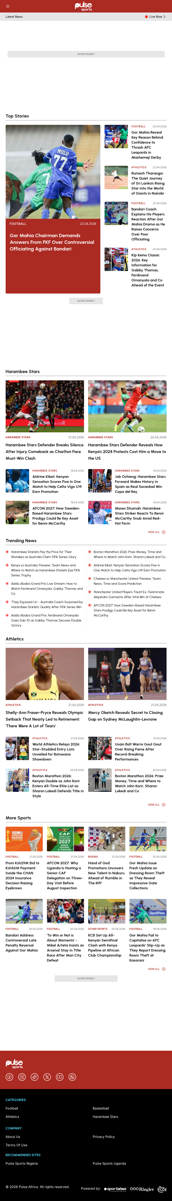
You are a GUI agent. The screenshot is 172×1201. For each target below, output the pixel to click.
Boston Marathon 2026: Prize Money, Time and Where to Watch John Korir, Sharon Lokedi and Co (139, 783)
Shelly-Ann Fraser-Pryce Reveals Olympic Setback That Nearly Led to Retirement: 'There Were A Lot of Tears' (45, 719)
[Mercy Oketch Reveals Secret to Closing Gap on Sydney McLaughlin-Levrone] (127, 674)
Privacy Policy (104, 1137)
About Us (13, 1137)
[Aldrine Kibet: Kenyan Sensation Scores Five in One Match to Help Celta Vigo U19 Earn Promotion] (17, 480)
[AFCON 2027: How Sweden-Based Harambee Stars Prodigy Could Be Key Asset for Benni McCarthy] (17, 512)
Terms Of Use (16, 1145)
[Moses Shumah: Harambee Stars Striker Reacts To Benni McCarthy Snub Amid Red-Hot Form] (100, 512)
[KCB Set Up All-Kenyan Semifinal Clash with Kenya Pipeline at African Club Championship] (106, 911)
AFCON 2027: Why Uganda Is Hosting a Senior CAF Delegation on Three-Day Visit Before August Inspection (65, 875)
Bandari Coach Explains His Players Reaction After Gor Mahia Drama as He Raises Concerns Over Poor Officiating (148, 224)
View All (157, 532)
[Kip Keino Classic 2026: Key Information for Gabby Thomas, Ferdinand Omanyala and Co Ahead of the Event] (116, 268)
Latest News (14, 16)
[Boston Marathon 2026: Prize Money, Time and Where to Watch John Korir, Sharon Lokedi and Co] (100, 780)
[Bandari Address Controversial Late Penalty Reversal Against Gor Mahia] (24, 911)
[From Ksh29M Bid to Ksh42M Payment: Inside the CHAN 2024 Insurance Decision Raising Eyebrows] (24, 839)
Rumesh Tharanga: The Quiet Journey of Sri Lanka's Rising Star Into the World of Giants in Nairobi (147, 183)
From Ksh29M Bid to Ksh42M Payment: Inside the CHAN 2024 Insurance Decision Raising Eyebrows (22, 875)
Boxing (93, 856)
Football (18, 223)
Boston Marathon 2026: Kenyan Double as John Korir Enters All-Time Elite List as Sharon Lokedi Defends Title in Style (58, 786)
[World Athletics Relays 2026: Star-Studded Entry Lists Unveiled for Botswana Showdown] (17, 748)
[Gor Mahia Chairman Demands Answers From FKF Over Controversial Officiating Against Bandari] (53, 172)
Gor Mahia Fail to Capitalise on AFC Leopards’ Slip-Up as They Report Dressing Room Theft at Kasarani (147, 948)
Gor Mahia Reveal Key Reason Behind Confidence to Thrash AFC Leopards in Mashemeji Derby (147, 145)
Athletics (138, 167)
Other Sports (97, 928)
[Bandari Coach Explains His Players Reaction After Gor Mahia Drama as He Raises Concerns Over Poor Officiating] (116, 222)
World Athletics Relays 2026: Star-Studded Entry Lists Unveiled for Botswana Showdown (56, 752)
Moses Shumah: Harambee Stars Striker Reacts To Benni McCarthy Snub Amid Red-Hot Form (139, 516)
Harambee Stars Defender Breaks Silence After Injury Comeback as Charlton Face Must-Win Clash (45, 451)
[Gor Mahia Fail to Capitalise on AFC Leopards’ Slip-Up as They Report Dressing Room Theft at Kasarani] (148, 911)
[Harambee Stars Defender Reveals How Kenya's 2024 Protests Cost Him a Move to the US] (127, 406)
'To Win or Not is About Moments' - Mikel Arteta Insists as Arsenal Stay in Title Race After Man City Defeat (65, 948)
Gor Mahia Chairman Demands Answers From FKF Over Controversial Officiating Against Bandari (52, 242)
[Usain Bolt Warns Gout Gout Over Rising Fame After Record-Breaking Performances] (100, 748)
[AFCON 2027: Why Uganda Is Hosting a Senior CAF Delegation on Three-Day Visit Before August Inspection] (65, 839)
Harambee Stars (18, 437)
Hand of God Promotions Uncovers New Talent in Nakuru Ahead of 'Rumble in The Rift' (106, 873)
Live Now (157, 17)
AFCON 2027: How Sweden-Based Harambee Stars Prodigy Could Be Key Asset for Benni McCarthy (56, 516)
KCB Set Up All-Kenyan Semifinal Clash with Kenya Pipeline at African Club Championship (105, 945)
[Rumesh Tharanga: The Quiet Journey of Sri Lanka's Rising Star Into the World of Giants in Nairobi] (116, 181)
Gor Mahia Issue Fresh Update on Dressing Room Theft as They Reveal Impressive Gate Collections (147, 875)
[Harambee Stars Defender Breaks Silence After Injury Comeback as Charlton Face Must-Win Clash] (45, 406)
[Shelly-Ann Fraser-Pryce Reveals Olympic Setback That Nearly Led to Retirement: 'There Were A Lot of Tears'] (45, 674)
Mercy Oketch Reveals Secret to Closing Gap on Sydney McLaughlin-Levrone (125, 716)
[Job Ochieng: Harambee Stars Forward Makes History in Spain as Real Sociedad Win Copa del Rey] (100, 480)
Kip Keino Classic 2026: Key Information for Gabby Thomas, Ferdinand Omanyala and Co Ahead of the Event (147, 270)
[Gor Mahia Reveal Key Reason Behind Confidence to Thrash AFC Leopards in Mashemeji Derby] (116, 142)
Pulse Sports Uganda (109, 1163)
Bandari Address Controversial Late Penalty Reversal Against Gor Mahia (22, 943)
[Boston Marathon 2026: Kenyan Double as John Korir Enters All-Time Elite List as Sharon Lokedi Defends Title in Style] (17, 780)
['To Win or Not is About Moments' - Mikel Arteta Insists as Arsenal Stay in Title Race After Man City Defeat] (65, 911)
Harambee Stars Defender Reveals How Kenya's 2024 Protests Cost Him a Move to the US (127, 451)
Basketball (101, 1108)
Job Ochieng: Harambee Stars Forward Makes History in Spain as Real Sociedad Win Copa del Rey (140, 484)
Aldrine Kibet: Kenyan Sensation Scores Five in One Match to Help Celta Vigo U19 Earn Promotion (57, 484)
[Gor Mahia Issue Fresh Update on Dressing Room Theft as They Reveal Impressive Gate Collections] (148, 839)
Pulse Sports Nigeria (22, 1163)
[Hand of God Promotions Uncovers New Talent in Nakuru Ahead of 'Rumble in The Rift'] (106, 839)
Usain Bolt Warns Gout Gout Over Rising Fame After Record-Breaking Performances (138, 752)
